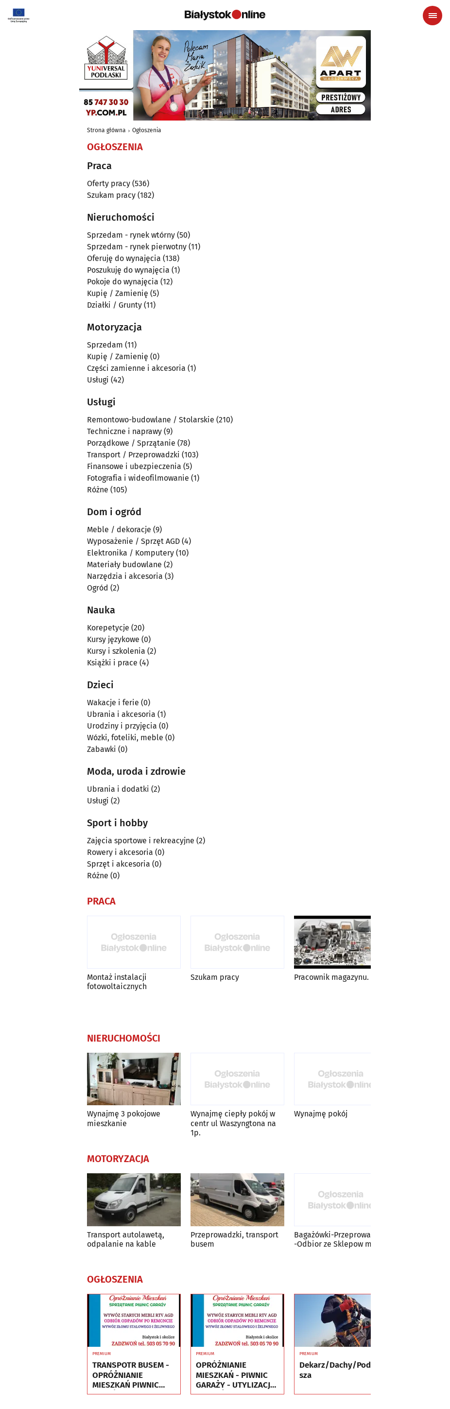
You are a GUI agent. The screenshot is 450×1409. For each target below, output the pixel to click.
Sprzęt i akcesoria (118, 864)
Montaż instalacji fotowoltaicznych (117, 982)
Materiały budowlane (124, 564)
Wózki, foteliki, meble (125, 737)
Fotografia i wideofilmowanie (138, 478)
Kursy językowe (113, 639)
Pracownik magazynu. (331, 977)
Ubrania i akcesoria (121, 714)
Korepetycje (108, 627)
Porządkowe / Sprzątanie (131, 443)
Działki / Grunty (114, 305)
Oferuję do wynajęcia (124, 258)
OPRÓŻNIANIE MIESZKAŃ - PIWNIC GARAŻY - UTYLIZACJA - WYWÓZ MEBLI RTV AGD (235, 1375)
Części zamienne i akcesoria (136, 368)
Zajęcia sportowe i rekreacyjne (140, 840)
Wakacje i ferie (113, 702)
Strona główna (106, 130)
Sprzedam (105, 344)
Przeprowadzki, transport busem (234, 1239)
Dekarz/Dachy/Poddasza (339, 1370)
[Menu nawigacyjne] (432, 15)
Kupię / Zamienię (117, 293)
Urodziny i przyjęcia (122, 726)
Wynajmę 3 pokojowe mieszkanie (123, 1118)
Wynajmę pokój (320, 1113)
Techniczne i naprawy (124, 431)
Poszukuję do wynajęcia (128, 270)
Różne (97, 489)
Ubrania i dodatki (118, 789)
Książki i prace (112, 662)
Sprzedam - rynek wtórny (131, 235)
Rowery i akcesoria (120, 852)
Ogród (97, 587)
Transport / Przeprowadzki (133, 454)
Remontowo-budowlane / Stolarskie (150, 419)
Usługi (98, 379)
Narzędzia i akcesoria (125, 576)
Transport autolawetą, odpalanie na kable (125, 1239)
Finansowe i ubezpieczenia (134, 466)
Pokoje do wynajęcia (122, 281)
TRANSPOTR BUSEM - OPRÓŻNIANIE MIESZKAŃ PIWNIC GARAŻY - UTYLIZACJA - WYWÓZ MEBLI (132, 1375)
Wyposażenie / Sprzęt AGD (133, 541)
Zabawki (101, 749)
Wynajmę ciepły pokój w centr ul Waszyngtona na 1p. (233, 1123)
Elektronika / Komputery (130, 552)
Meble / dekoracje (119, 529)
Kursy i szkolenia (116, 651)
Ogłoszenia (146, 130)
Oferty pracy (108, 183)
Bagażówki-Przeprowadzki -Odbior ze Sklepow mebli (340, 1239)
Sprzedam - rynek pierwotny (137, 246)
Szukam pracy (111, 195)
